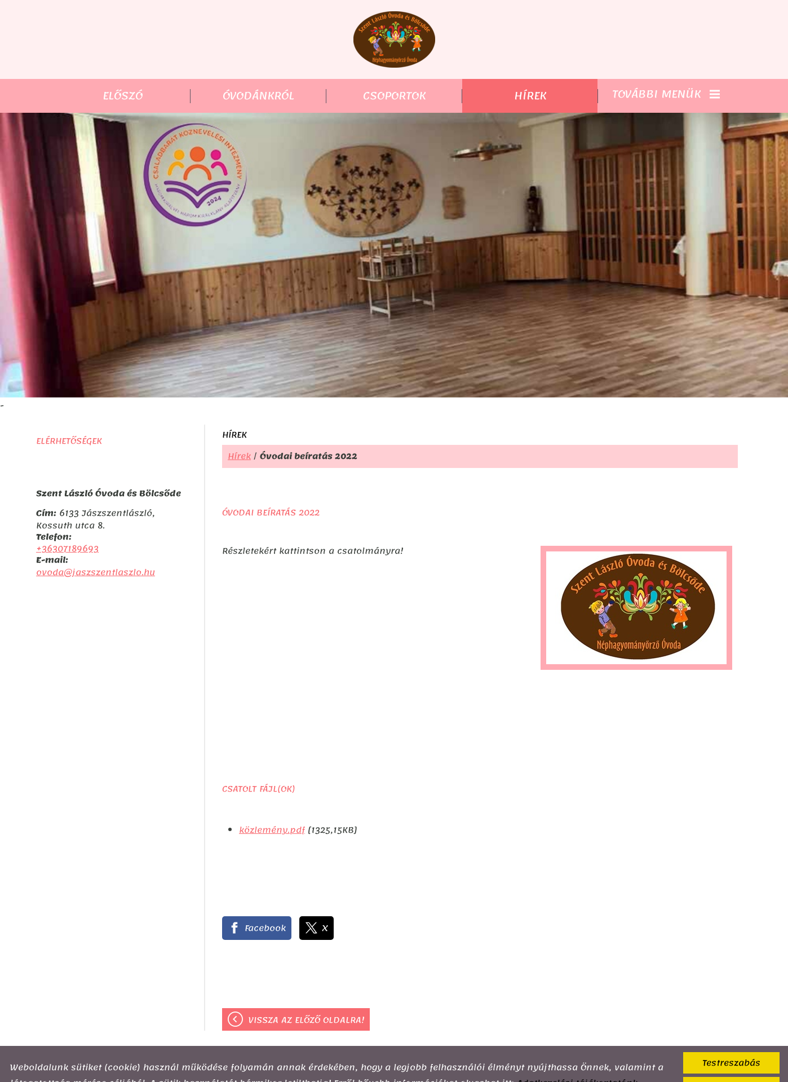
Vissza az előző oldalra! (306, 997)
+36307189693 (67, 526)
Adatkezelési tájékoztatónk (577, 1060)
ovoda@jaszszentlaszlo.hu (95, 550)
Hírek (239, 433)
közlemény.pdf (272, 807)
